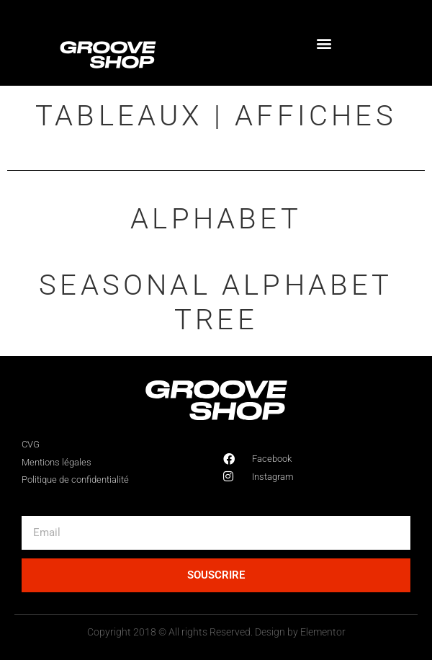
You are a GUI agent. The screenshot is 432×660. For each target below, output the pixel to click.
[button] (324, 43)
